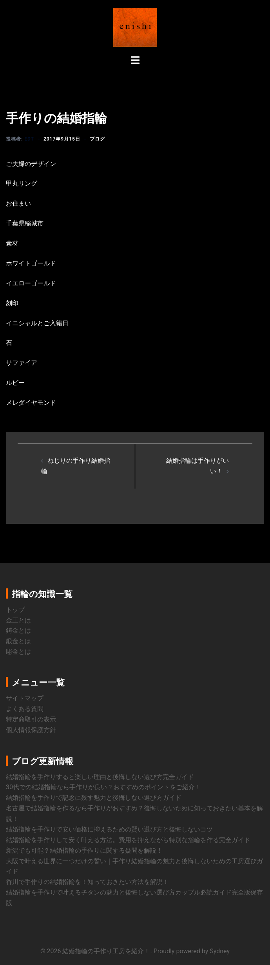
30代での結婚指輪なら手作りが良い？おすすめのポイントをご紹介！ (103, 787)
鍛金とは (18, 641)
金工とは (18, 620)
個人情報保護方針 (31, 730)
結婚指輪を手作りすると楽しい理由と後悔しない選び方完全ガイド (100, 777)
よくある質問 (24, 708)
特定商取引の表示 (31, 719)
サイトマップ (24, 698)
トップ (15, 609)
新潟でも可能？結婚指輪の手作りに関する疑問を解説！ (84, 850)
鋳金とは (18, 630)
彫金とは (18, 651)
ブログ (97, 139)
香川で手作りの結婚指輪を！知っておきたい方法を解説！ (87, 882)
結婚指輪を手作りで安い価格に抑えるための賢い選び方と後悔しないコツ (109, 829)
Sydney (220, 951)
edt (29, 139)
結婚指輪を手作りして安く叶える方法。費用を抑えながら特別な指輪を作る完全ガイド (128, 840)
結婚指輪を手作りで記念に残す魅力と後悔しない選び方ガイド (93, 797)
